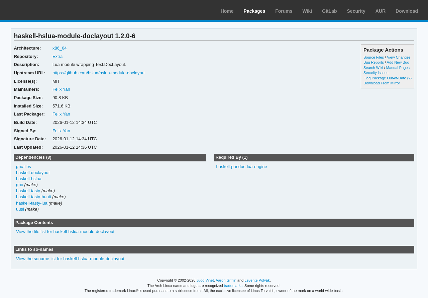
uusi (20, 209)
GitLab (329, 11)
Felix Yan (61, 89)
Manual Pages (398, 68)
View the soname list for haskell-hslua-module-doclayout (70, 258)
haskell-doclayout (32, 172)
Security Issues (375, 73)
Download (407, 11)
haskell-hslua (28, 178)
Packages (254, 11)
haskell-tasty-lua (31, 203)
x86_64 (59, 48)
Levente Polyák (257, 280)
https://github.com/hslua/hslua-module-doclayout (99, 72)
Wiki (307, 11)
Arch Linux (37, 10)
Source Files (373, 57)
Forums (283, 11)
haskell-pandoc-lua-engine (241, 166)
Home (227, 11)
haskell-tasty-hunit (33, 196)
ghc (19, 184)
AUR (381, 11)
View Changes (399, 57)
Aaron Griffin (226, 280)
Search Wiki (373, 68)
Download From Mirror (381, 83)
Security (356, 11)
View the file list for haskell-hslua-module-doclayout (65, 231)
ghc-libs (23, 166)
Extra (57, 56)
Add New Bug (398, 62)
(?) (409, 78)
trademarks (233, 286)
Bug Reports (373, 62)
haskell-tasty (28, 190)
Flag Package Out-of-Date (384, 78)
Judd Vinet (205, 280)
